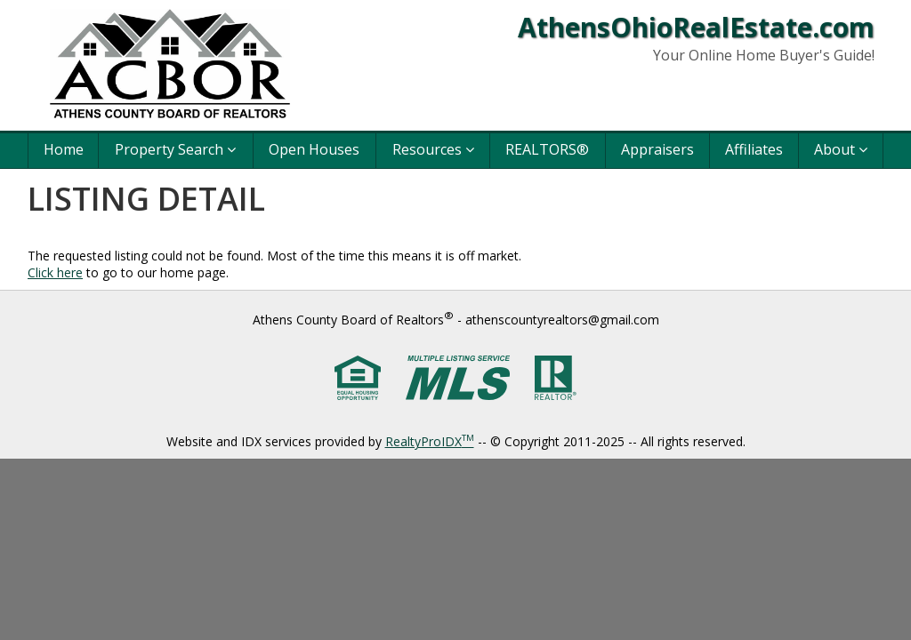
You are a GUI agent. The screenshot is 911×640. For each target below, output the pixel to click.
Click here (55, 272)
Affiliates (754, 149)
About (840, 149)
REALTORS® (547, 149)
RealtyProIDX (429, 441)
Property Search (175, 149)
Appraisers (657, 149)
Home (64, 149)
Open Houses (314, 149)
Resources (433, 149)
